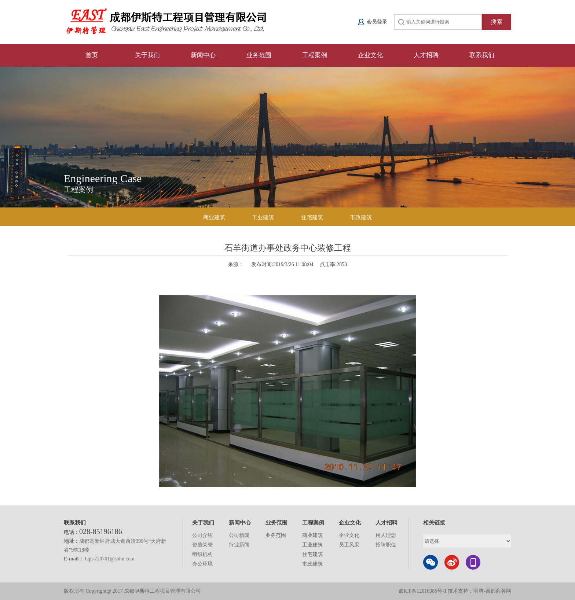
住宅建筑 (312, 217)
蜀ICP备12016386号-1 (423, 591)
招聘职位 (386, 545)
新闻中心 (203, 55)
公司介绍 (202, 535)
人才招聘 (426, 55)
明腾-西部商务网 (492, 591)
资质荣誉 (202, 545)
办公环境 (202, 564)
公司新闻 (239, 535)
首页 (91, 55)
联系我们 (481, 55)
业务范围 (258, 55)
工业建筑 (263, 217)
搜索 (496, 22)
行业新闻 (239, 545)
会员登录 (377, 22)
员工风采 (349, 545)
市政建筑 (361, 217)
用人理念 (386, 535)
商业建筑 (214, 217)
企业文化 (370, 55)
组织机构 (202, 554)
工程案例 (314, 55)
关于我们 (147, 55)
